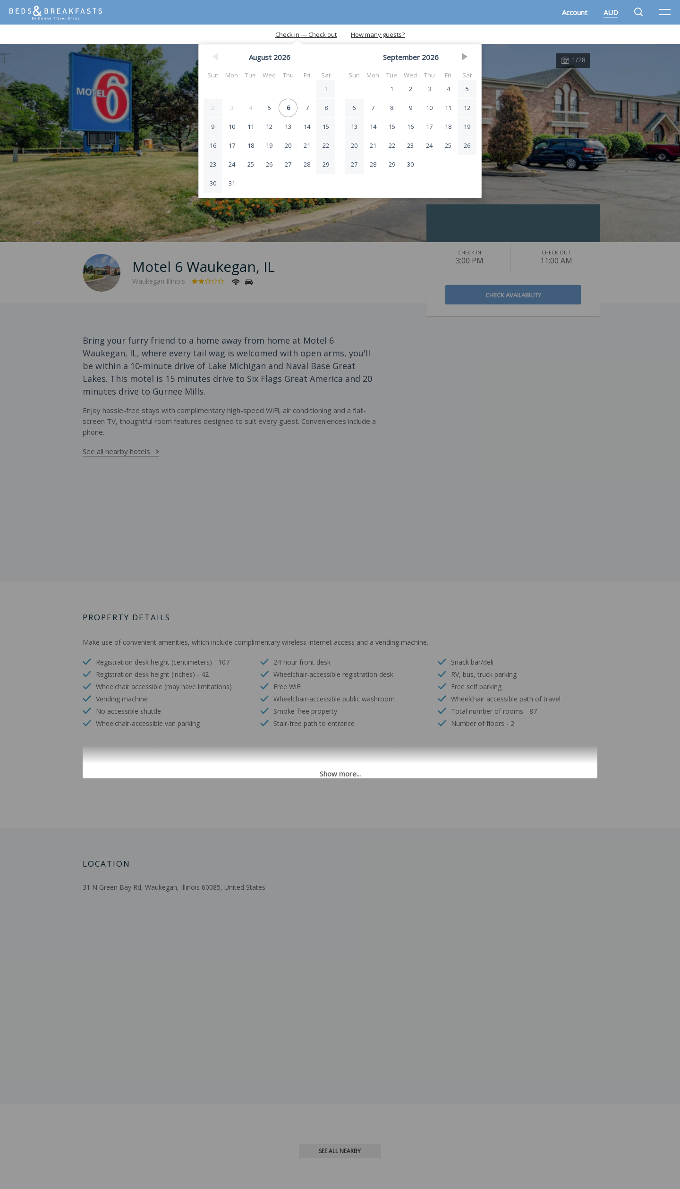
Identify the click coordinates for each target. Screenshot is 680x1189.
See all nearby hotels (116, 451)
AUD (611, 12)
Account (574, 12)
